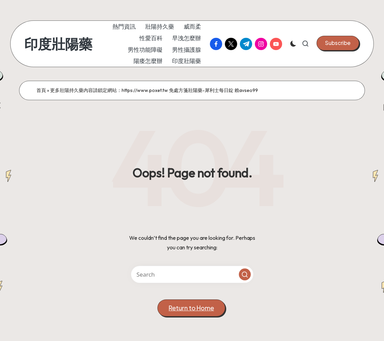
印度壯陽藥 (58, 43)
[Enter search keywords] (192, 274)
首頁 (41, 90)
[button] (338, 43)
